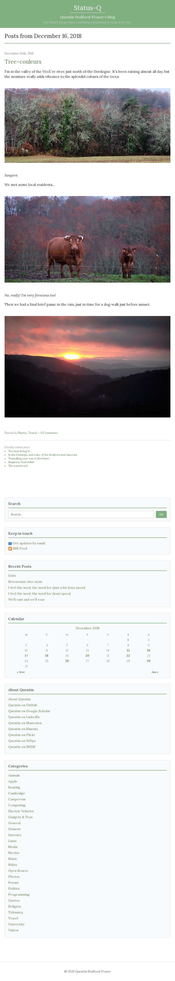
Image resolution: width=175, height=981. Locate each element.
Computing (16, 805)
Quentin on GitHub (22, 705)
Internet (14, 835)
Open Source (18, 871)
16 (148, 650)
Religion (14, 906)
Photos (22, 433)
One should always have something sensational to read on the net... (87, 22)
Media (12, 847)
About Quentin (19, 699)
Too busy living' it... (20, 451)
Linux (12, 841)
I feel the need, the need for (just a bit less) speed (46, 588)
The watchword (18, 465)
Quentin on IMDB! (22, 747)
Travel (32, 433)
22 (128, 656)
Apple (12, 781)
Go (161, 514)
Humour (14, 829)
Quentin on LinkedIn (24, 717)
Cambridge (16, 793)
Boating (14, 787)
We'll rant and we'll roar (26, 599)
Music (12, 859)
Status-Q (87, 8)
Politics (14, 888)
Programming (19, 894)
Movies (13, 853)
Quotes (14, 900)
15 (128, 650)
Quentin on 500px (22, 741)
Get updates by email (26, 543)
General (14, 823)
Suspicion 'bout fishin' (21, 462)
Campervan (16, 799)
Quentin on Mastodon (25, 723)
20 (87, 656)
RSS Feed (17, 548)
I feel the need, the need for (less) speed (39, 593)
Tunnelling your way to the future (29, 458)
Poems (13, 882)
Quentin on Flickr (21, 735)
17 (26, 656)
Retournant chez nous (25, 582)
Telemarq (15, 912)
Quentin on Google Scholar (29, 711)
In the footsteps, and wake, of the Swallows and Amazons (42, 454)
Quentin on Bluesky (23, 729)
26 (67, 661)
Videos (13, 930)
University (16, 924)
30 (149, 661)
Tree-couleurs (23, 61)
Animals (14, 775)
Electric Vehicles (21, 811)
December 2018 (87, 628)
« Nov (21, 672)
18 (46, 656)
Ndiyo (12, 865)
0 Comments (49, 433)
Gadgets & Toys (20, 817)
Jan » (155, 672)
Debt (12, 576)
